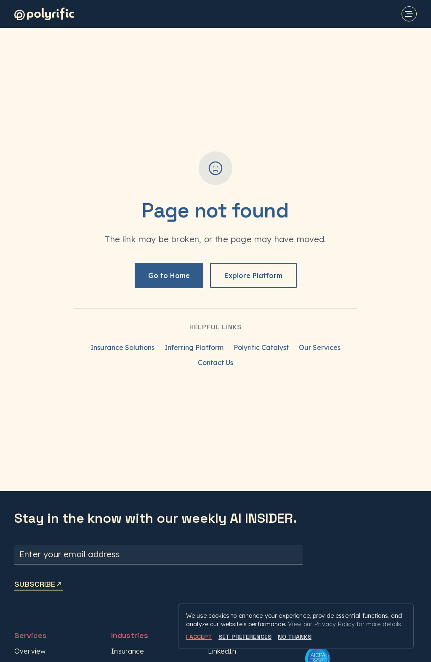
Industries (129, 635)
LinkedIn (222, 651)
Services (30, 635)
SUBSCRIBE (38, 584)
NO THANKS (294, 637)
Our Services (320, 347)
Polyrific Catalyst (261, 347)
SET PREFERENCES (244, 637)
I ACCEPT (199, 637)
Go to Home (169, 275)
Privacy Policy (334, 624)
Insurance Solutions (122, 347)
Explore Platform (253, 275)
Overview (29, 651)
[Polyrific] (44, 14)
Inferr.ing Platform (194, 347)
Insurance (127, 651)
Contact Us (215, 362)
